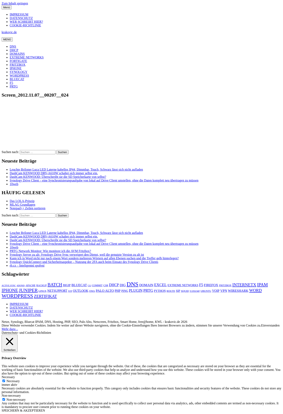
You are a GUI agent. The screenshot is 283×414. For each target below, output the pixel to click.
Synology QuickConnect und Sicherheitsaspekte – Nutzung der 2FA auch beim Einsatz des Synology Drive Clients (84, 262)
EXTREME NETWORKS (27, 57)
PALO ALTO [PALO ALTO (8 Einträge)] (105, 291)
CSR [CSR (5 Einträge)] (105, 285)
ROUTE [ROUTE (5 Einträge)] (171, 291)
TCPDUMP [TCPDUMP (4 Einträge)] (195, 291)
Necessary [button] (8, 377)
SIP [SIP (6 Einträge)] (178, 290)
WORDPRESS (19, 75)
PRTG (14, 86)
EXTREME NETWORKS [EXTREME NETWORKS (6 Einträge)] (183, 285)
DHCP (14, 50)
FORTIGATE (18, 61)
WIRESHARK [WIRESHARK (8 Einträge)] (238, 291)
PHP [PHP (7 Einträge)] (118, 290)
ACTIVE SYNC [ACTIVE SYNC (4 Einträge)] (9, 285)
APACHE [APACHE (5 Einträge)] (30, 285)
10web (14, 184)
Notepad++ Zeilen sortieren (27, 208)
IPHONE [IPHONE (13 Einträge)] (10, 290)
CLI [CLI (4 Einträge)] (89, 285)
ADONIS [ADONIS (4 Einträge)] (21, 285)
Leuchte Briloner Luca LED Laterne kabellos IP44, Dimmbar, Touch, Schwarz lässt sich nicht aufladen (76, 169)
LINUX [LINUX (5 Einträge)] (43, 291)
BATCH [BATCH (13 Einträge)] (55, 284)
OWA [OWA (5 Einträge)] (92, 291)
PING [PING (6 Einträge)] (124, 290)
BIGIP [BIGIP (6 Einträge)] (67, 285)
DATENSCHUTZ (21, 18)
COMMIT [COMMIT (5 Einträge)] (97, 285)
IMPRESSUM (19, 14)
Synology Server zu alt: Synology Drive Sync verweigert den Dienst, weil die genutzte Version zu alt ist (77, 254)
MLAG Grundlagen (22, 204)
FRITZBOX (17, 64)
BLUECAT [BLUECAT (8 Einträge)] (79, 285)
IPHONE (16, 68)
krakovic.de (9, 32)
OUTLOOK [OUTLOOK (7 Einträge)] (80, 290)
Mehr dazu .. (10, 329)
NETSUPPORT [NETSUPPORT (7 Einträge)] (57, 290)
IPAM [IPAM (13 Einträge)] (262, 284)
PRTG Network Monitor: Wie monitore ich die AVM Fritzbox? (50, 251)
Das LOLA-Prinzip (22, 201)
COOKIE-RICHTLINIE (25, 25)
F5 (11, 82)
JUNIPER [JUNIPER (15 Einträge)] (28, 290)
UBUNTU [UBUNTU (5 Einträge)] (206, 291)
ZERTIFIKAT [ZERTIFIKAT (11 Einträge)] (45, 296)
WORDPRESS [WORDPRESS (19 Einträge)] (17, 296)
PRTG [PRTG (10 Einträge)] (148, 290)
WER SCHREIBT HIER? (26, 21)
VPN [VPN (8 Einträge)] (223, 291)
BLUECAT (17, 79)
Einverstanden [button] (270, 325)
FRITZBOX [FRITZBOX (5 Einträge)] (225, 285)
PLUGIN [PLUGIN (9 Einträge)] (135, 291)
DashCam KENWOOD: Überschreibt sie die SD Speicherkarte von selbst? (58, 176)
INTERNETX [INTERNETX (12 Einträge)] (244, 284)
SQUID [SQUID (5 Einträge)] (185, 291)
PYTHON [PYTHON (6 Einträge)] (160, 290)
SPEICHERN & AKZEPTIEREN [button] (23, 410)
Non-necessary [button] (11, 395)
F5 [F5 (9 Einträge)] (201, 285)
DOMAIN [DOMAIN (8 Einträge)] (146, 285)
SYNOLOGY (18, 72)
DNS (13, 46)
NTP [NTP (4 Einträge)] (70, 291)
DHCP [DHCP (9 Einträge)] (114, 285)
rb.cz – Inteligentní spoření (27, 265)
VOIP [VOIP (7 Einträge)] (215, 290)
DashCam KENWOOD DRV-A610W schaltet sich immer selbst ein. (54, 173)
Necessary (13, 381)
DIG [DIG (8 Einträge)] (123, 285)
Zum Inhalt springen (15, 3)
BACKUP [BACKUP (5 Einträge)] (41, 285)
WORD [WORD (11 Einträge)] (255, 290)
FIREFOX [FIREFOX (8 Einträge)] (211, 285)
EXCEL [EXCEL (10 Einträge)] (160, 285)
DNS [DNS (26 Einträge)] (132, 284)
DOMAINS (17, 53)
